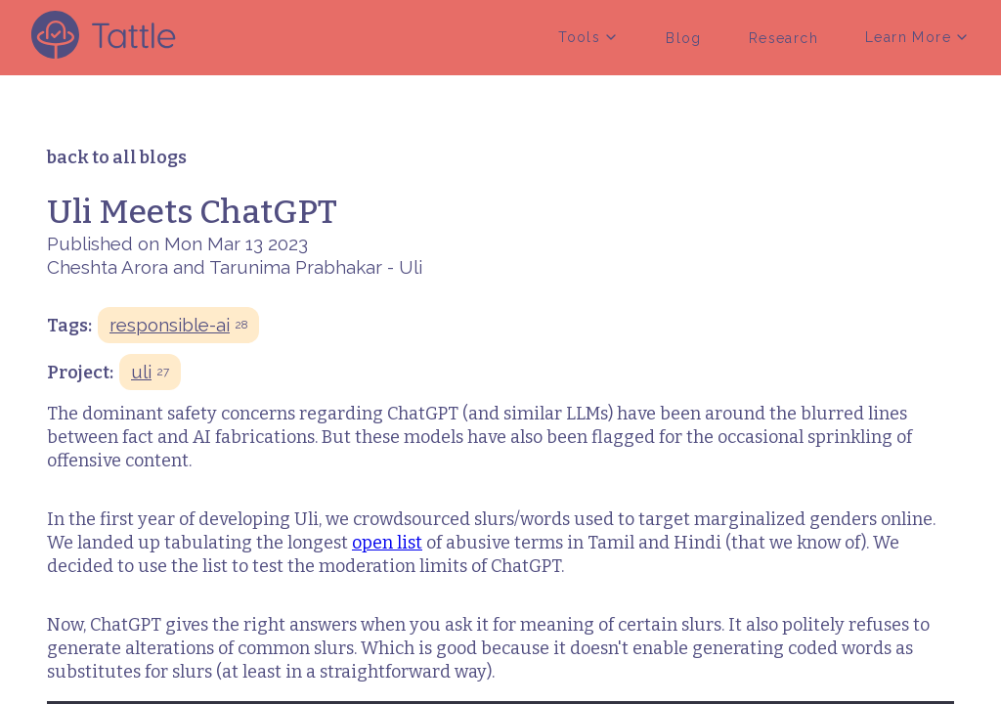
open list (387, 542)
